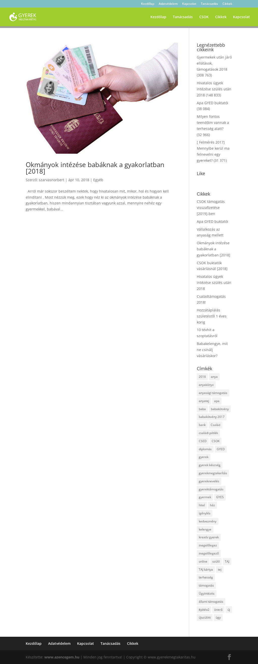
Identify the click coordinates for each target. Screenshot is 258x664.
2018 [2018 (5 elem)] (202, 377)
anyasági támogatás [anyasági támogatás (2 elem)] (213, 393)
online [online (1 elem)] (203, 561)
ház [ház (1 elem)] (212, 505)
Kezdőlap (147, 4)
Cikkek (227, 4)
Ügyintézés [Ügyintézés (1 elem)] (206, 593)
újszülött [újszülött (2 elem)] (205, 617)
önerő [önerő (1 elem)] (218, 609)
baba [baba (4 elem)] (202, 409)
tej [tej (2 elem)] (219, 569)
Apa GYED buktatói (212, 102)
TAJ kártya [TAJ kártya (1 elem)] (206, 569)
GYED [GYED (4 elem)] (221, 449)
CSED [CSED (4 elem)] (203, 441)
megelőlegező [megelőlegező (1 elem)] (209, 553)
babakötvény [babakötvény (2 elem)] (220, 409)
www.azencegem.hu (61, 657)
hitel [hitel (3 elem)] (202, 505)
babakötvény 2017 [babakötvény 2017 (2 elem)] (211, 417)
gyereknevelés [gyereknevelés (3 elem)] (209, 481)
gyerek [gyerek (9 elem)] (203, 457)
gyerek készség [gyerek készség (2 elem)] (209, 465)
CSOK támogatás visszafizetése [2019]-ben (211, 207)
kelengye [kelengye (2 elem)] (205, 529)
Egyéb (98, 179)
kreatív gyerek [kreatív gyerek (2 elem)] (209, 537)
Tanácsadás (209, 4)
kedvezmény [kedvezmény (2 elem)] (207, 521)
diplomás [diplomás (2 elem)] (205, 449)
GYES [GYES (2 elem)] (220, 497)
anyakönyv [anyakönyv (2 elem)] (206, 385)
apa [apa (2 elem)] (216, 401)
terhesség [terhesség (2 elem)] (206, 577)
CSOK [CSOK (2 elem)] (215, 441)
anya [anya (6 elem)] (214, 377)
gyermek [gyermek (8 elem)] (205, 497)
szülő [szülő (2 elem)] (216, 561)
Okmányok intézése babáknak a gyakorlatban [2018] (95, 168)
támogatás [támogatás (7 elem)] (206, 585)
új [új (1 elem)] (229, 609)
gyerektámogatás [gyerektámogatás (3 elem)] (211, 489)
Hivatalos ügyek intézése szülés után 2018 (214, 89)
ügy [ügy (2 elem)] (218, 617)
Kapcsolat (189, 4)
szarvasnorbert (51, 179)
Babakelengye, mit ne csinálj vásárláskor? (212, 349)
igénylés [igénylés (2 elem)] (204, 513)
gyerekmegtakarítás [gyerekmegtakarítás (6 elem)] (213, 473)
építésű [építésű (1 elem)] (204, 609)
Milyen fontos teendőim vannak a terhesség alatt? (213, 122)
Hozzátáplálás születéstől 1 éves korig (212, 316)
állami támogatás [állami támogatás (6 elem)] (211, 601)
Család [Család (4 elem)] (215, 425)
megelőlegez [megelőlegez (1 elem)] (208, 545)
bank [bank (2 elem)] (202, 425)
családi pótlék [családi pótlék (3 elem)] (208, 433)
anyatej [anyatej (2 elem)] (204, 401)
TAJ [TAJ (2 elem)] (227, 561)
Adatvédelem (168, 4)
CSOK (204, 17)
